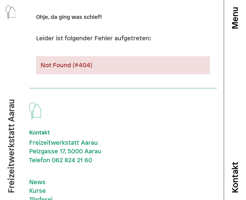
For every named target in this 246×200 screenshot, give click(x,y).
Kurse (37, 190)
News (37, 182)
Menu (234, 18)
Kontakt (234, 177)
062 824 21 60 (72, 160)
